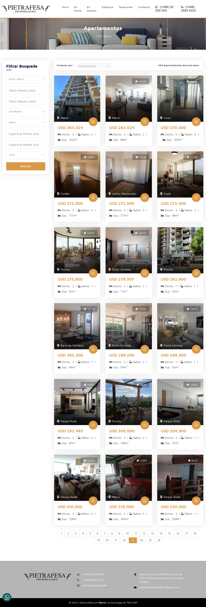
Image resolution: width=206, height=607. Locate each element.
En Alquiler (92, 9)
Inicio (65, 7)
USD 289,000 (121, 355)
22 (124, 540)
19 (98, 540)
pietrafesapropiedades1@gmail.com (159, 587)
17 (186, 533)
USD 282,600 (173, 279)
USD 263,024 (70, 127)
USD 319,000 (121, 506)
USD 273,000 (173, 203)
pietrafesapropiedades (95, 585)
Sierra (102, 602)
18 (195, 533)
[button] (25, 78)
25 (150, 540)
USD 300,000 (121, 431)
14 (161, 533)
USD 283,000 (70, 355)
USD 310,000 (70, 506)
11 (135, 533)
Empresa (107, 7)
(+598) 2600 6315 (188, 9)
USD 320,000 (173, 506)
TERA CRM (132, 602)
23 (132, 540)
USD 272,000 (70, 203)
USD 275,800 (70, 279)
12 (144, 533)
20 (107, 540)
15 (169, 533)
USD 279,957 (121, 279)
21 (115, 540)
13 (152, 533)
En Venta (78, 9)
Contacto (144, 7)
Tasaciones (126, 7)
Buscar (25, 166)
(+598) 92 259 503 (164, 9)
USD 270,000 (173, 127)
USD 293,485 (70, 431)
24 (141, 540)
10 (127, 533)
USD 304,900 (173, 431)
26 (158, 540)
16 (178, 533)
